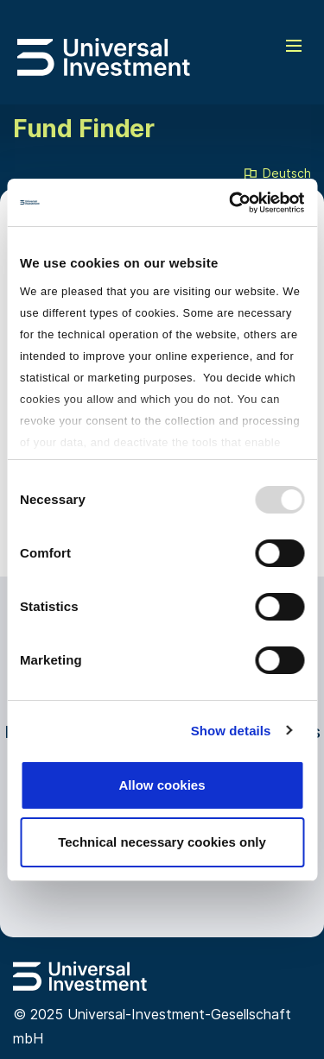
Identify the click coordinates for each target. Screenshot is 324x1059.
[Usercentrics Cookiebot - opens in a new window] (230, 203)
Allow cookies (161, 785)
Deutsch (276, 174)
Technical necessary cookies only (162, 842)
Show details (231, 730)
